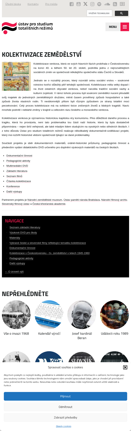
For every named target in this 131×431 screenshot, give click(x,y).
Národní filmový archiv (114, 199)
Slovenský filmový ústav (16, 203)
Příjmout (65, 396)
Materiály (15, 237)
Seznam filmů (14, 176)
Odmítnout (66, 407)
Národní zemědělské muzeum (44, 199)
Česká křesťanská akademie (48, 203)
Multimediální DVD (17, 165)
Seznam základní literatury (25, 227)
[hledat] (99, 13)
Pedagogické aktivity (18, 160)
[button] (125, 367)
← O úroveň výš (14, 271)
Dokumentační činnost (19, 155)
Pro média (51, 4)
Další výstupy (14, 191)
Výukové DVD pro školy (23, 232)
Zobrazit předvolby (65, 417)
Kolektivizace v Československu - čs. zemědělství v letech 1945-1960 (50, 253)
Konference (13, 186)
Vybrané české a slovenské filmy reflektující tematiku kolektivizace (48, 242)
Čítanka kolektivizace (19, 181)
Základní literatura (17, 171)
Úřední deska (13, 4)
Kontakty (33, 4)
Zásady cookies (63, 426)
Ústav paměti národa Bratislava (81, 199)
